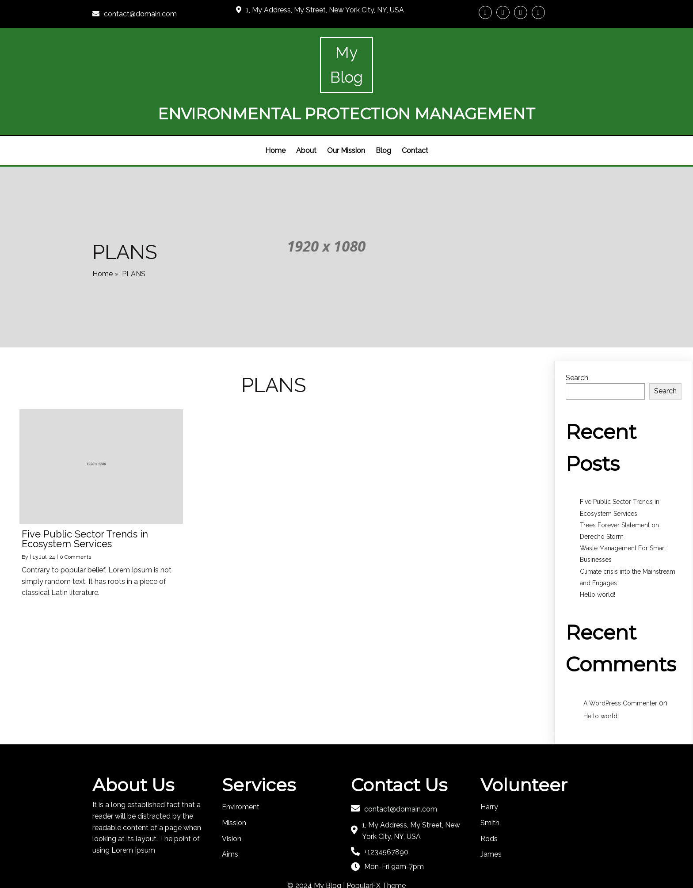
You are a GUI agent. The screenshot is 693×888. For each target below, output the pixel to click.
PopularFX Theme (376, 856)
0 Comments (75, 527)
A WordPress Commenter (620, 673)
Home (102, 241)
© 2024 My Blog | (316, 856)
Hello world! (597, 564)
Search (577, 348)
